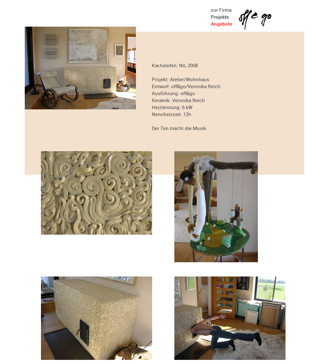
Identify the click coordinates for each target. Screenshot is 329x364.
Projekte (220, 17)
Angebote (221, 24)
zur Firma (221, 10)
